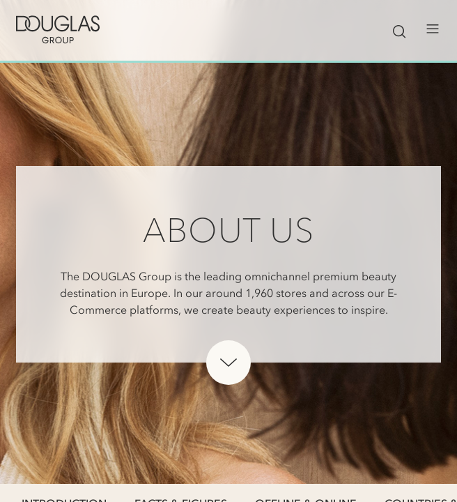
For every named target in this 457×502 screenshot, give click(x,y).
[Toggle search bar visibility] (399, 29)
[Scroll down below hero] (228, 362)
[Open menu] (433, 29)
